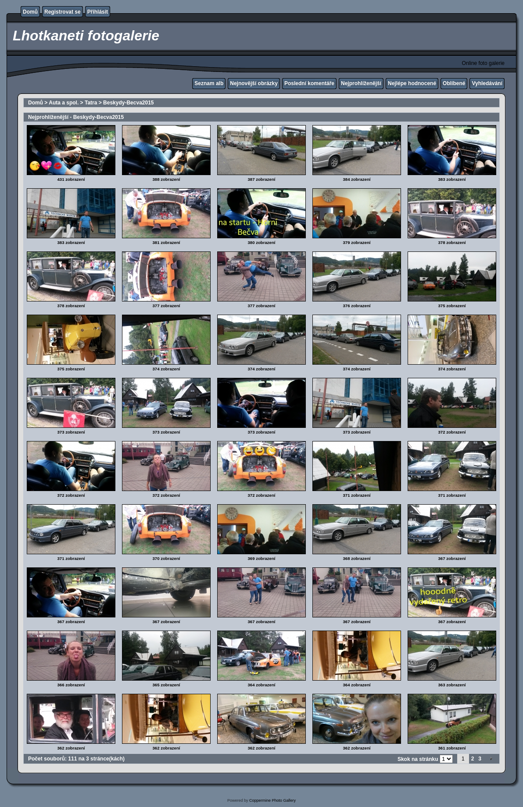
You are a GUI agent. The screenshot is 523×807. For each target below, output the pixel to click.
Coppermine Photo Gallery (272, 800)
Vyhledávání (487, 83)
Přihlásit (97, 12)
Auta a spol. (64, 103)
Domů (30, 12)
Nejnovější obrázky (254, 83)
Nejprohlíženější (361, 83)
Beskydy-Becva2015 (128, 103)
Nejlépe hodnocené (412, 83)
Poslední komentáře (309, 83)
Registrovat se (62, 12)
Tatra (91, 103)
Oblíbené (454, 83)
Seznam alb (208, 83)
